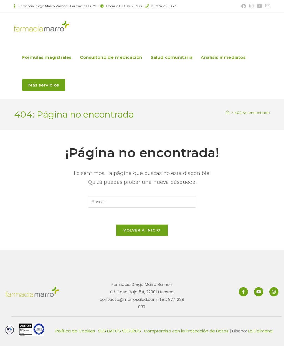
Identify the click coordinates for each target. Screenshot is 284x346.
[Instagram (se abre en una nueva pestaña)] (251, 6)
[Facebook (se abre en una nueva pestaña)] (244, 6)
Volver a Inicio (142, 230)
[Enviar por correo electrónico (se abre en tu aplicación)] (267, 6)
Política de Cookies (75, 331)
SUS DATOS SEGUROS (119, 331)
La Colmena (260, 331)
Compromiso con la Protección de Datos (186, 331)
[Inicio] (227, 112)
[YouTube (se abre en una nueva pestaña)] (259, 6)
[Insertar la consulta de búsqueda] (142, 202)
